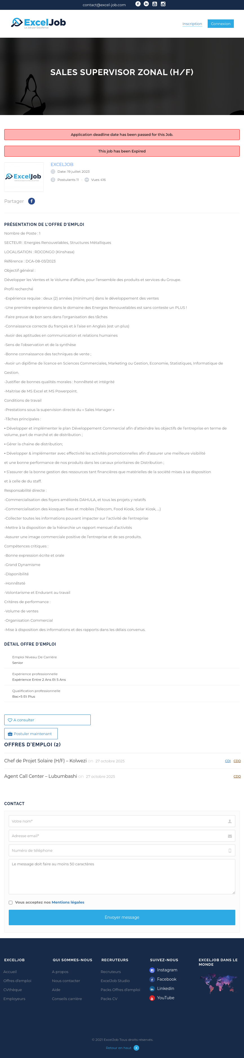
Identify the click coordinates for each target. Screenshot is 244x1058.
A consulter (21, 720)
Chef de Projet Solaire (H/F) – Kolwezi (45, 760)
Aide (56, 989)
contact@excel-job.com (104, 5)
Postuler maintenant (30, 733)
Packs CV (109, 998)
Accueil (10, 971)
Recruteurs (111, 971)
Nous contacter (66, 980)
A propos (60, 971)
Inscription (192, 23)
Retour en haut (122, 1048)
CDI (228, 761)
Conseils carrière (67, 998)
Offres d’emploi (17, 980)
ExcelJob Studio (115, 980)
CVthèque (12, 989)
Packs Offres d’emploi (120, 989)
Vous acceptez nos (46, 902)
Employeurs (14, 998)
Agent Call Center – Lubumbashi (40, 776)
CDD (237, 761)
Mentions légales (68, 902)
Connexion (221, 23)
